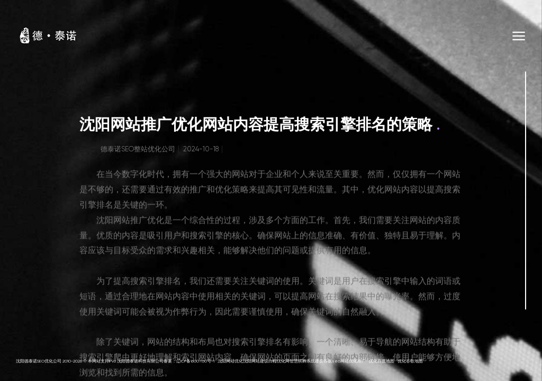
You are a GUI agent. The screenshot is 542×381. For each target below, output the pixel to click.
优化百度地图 (381, 361)
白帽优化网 (279, 361)
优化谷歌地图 (410, 361)
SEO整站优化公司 (148, 151)
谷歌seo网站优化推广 (344, 361)
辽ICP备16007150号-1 (195, 361)
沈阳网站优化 (230, 361)
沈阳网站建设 (255, 361)
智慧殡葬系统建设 (306, 361)
